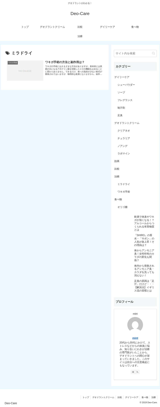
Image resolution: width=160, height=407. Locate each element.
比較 (116, 168)
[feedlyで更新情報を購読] (133, 372)
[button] (153, 53)
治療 (116, 176)
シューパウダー (126, 84)
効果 (116, 161)
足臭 (120, 115)
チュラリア (124, 138)
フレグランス (125, 100)
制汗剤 (121, 107)
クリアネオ (124, 130)
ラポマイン (124, 153)
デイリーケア (121, 77)
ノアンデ (123, 146)
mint (135, 338)
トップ (85, 397)
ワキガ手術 (124, 191)
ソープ (121, 92)
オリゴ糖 (123, 207)
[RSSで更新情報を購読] (137, 372)
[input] (135, 53)
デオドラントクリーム (126, 123)
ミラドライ (124, 184)
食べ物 (118, 199)
